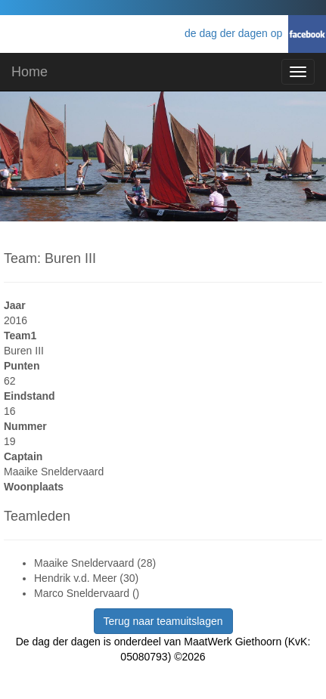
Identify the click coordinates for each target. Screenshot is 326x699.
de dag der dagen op (236, 33)
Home (29, 71)
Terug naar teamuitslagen (163, 621)
